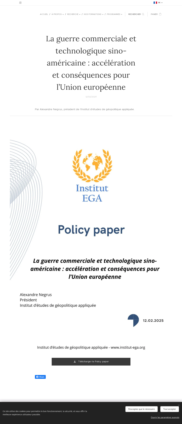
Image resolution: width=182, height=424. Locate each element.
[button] (136, 14)
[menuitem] (44, 14)
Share (40, 377)
